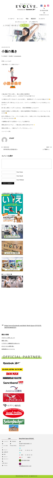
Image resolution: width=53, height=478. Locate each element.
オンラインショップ (21, 22)
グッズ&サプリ (33, 22)
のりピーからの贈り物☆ (8, 346)
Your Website (20, 180)
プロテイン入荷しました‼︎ (8, 337)
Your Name (20, 172)
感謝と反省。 (5, 340)
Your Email (20, 176)
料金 (27, 18)
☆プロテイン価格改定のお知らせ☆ (11, 343)
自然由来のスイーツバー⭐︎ (8, 349)
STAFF (5, 56)
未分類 (11, 56)
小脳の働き (9, 51)
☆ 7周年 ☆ (39, 148)
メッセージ (11, 18)
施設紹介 (33, 18)
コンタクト (42, 18)
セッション (20, 18)
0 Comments (17, 56)
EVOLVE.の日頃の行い (13, 148)
